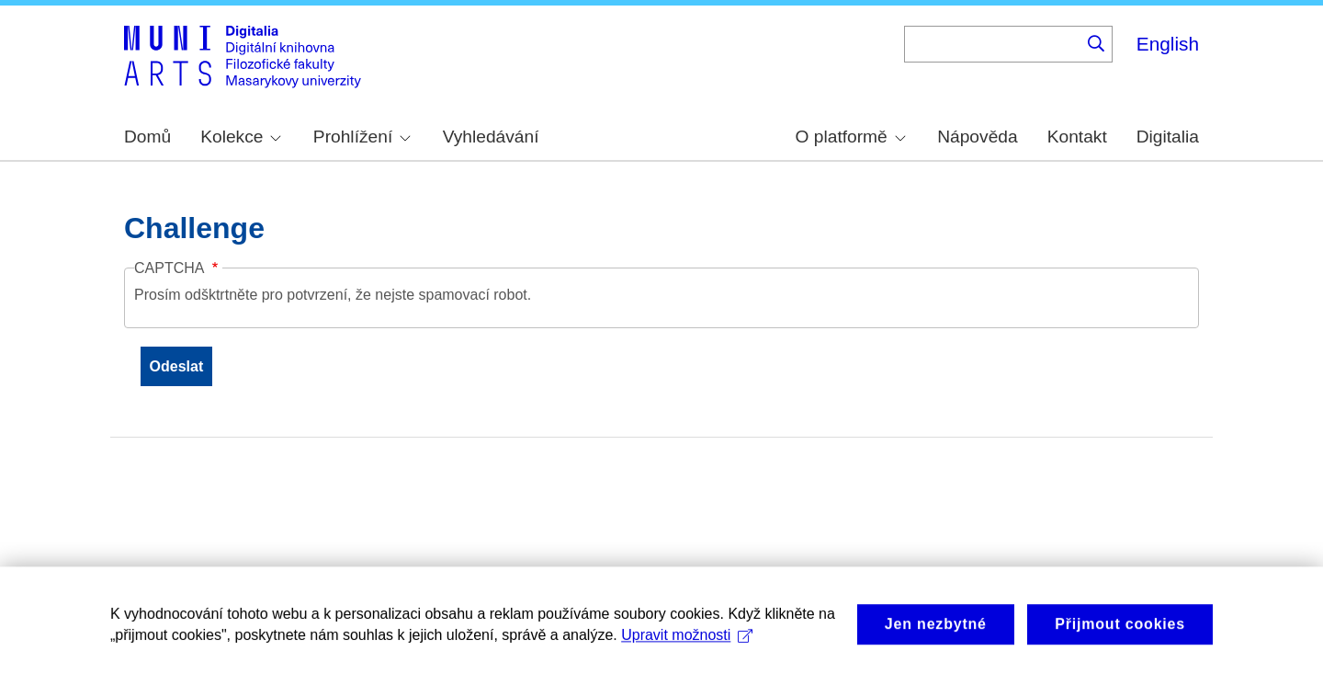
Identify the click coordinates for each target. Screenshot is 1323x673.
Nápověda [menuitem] (977, 136)
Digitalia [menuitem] (1167, 136)
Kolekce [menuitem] (240, 136)
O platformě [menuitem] (851, 136)
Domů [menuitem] (147, 136)
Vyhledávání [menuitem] (491, 136)
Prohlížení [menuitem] (362, 136)
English (1167, 43)
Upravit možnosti (686, 644)
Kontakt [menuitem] (1077, 136)
